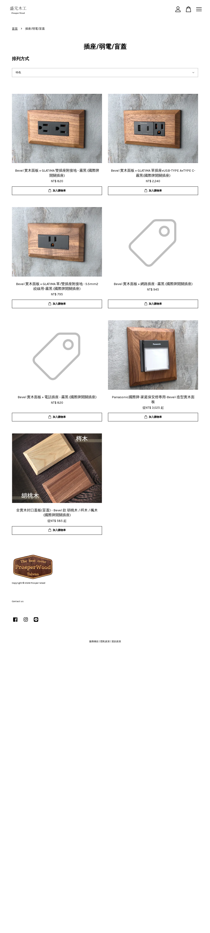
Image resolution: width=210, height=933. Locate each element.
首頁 (15, 28)
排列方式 (20, 58)
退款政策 (116, 641)
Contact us (18, 601)
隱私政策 (105, 641)
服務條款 (94, 641)
